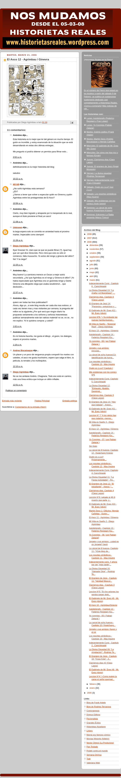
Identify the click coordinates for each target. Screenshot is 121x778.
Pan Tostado (92, 747)
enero (92, 688)
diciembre (94, 245)
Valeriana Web (93, 763)
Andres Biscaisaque (23, 350)
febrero (93, 684)
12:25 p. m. (18, 265)
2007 (89, 238)
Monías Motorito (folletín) (97, 739)
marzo (93, 280)
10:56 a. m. (18, 203)
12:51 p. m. (18, 385)
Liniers (89, 731)
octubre (93, 253)
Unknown (17, 227)
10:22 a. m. (18, 179)
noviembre (95, 249)
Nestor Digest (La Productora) (100, 743)
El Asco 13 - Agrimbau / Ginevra (103, 331)
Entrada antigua (69, 401)
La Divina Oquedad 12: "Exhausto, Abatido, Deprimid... (99, 388)
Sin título (93, 446)
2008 (89, 234)
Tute (88, 759)
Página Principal (42, 401)
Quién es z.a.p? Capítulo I (101, 368)
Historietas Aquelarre (96, 727)
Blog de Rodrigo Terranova (98, 707)
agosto (93, 261)
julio (92, 264)
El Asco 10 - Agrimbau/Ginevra (103, 605)
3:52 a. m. (17, 157)
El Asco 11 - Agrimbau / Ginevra (103, 517)
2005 (89, 693)
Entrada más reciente (12, 401)
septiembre (95, 257)
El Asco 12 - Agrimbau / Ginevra (103, 429)
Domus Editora (93, 715)
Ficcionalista (92, 719)
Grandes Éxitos (93, 723)
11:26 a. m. (18, 240)
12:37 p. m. (18, 292)
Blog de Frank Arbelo (96, 703)
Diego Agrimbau (21, 246)
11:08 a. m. (18, 222)
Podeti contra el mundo (97, 751)
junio (92, 268)
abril (92, 276)
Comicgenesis (92, 711)
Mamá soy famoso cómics (98, 735)
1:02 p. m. (17, 326)
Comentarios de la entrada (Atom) (30, 407)
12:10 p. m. (18, 366)
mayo (92, 272)
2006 (89, 242)
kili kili (16, 184)
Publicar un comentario (16, 390)
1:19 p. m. (17, 345)
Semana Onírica (93, 755)
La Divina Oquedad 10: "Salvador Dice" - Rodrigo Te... (102, 571)
